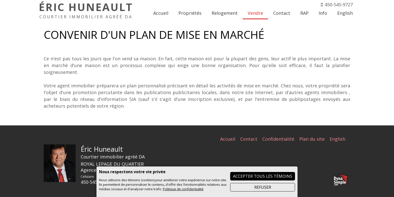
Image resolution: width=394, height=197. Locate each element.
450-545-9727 (339, 5)
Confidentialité (278, 139)
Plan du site (312, 139)
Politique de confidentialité (183, 189)
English (337, 139)
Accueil (227, 139)
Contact (248, 139)
